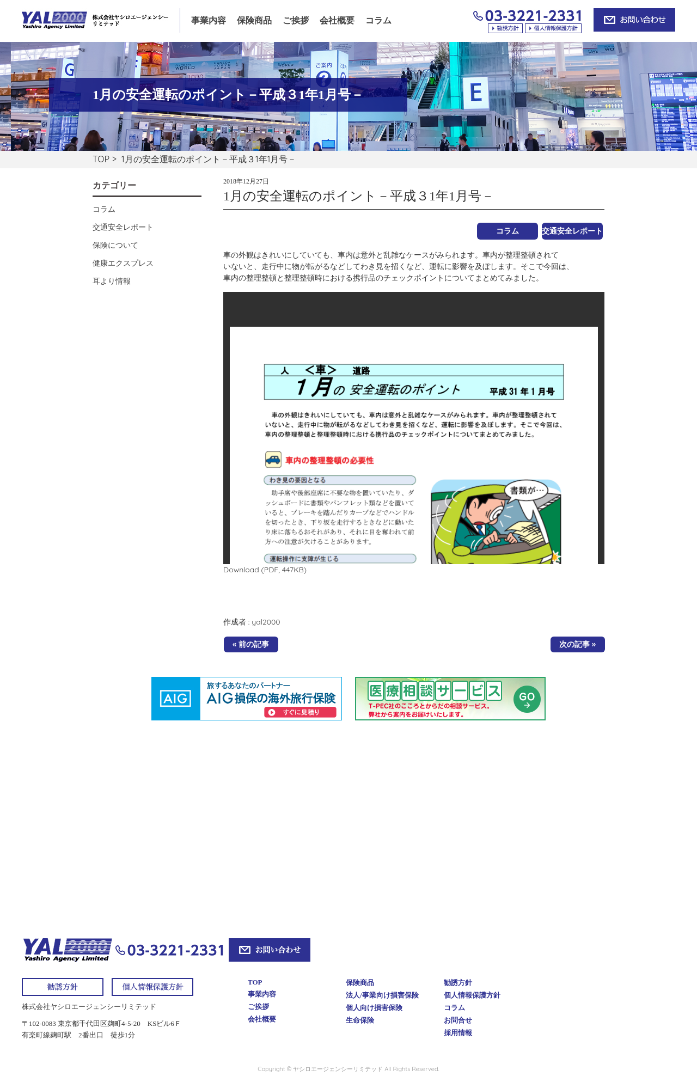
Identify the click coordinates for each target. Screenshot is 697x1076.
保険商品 (254, 20)
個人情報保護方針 (472, 995)
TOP (101, 159)
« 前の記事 (251, 644)
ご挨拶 (296, 20)
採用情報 (458, 1033)
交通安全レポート (572, 231)
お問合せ (458, 1020)
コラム (378, 20)
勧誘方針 (458, 983)
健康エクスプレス (123, 263)
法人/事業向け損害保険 (382, 995)
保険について (115, 245)
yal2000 (266, 622)
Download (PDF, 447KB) (265, 569)
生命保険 (360, 1020)
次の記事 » (577, 644)
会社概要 (337, 20)
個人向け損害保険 (374, 1008)
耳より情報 (112, 281)
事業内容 (208, 20)
